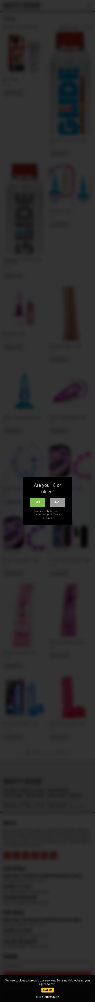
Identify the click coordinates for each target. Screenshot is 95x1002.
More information (47, 997)
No (57, 502)
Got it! (47, 990)
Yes (37, 502)
